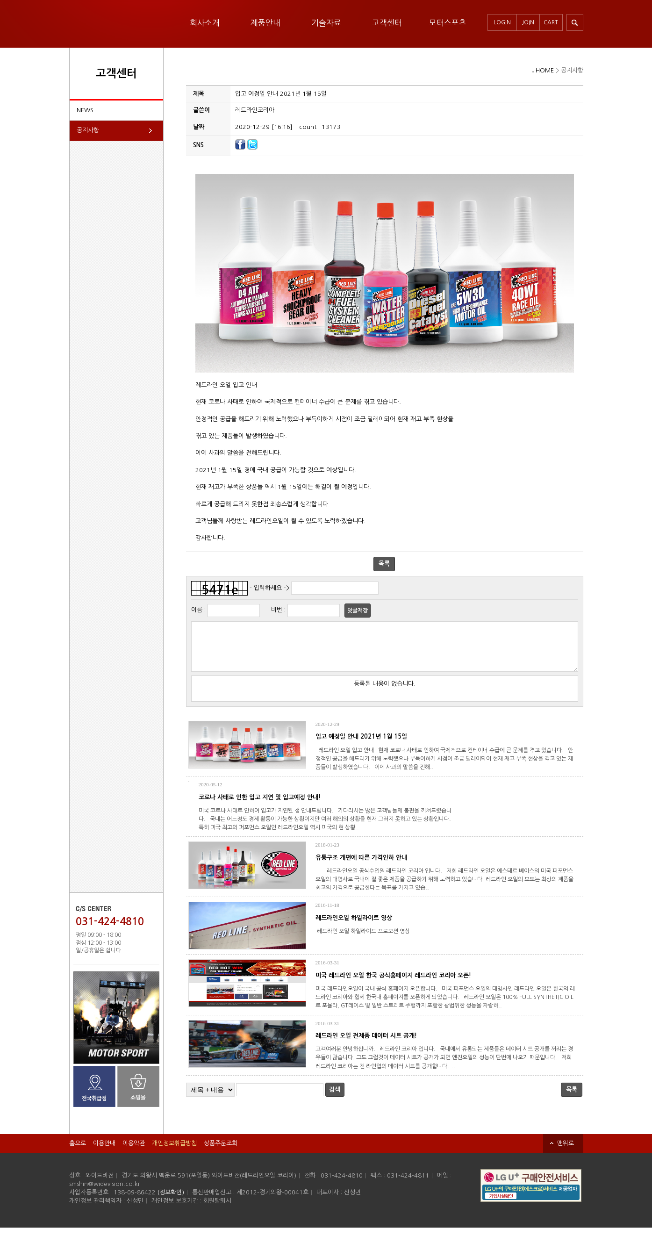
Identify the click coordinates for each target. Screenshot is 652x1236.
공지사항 (88, 130)
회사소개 (205, 23)
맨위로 (565, 1152)
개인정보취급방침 (174, 1152)
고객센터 (387, 23)
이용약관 (133, 1152)
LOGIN (502, 22)
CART (551, 22)
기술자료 (326, 23)
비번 (276, 610)
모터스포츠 (447, 23)
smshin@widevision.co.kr (104, 1192)
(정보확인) (171, 1201)
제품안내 (265, 23)
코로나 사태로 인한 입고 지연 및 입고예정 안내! (260, 806)
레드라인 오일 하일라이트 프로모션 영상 (364, 939)
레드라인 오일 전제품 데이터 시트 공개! (366, 1044)
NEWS (85, 110)
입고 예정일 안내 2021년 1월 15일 (361, 745)
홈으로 (77, 1152)
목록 (384, 564)
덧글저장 (357, 610)
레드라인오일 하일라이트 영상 (353, 926)
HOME (545, 70)
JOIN (528, 22)
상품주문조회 (220, 1152)
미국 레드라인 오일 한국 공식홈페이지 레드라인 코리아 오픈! (393, 984)
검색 (334, 1098)
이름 (196, 610)
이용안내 (104, 1152)
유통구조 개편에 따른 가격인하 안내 (361, 866)
